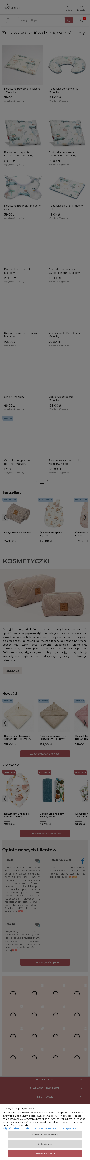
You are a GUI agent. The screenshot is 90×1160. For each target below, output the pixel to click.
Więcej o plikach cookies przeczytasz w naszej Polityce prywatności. (41, 1128)
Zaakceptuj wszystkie (45, 1153)
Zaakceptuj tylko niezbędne (45, 1134)
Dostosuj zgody (45, 1144)
